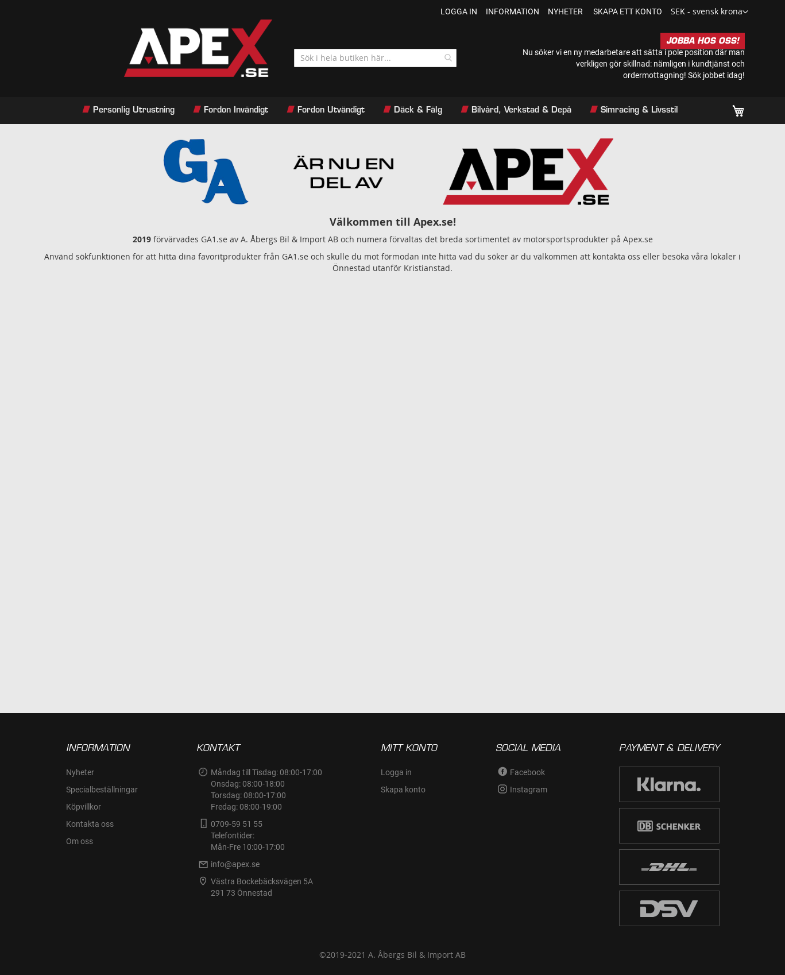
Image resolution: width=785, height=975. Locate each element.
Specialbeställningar (102, 789)
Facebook (527, 772)
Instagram (528, 789)
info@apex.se (235, 864)
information (512, 11)
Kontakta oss (90, 824)
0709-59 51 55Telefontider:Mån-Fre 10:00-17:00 (248, 835)
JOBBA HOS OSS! (702, 41)
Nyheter (80, 772)
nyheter (565, 11)
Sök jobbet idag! (716, 75)
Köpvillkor (83, 806)
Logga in (458, 11)
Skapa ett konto (627, 11)
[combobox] (375, 58)
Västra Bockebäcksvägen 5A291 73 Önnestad (262, 887)
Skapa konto (403, 789)
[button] (709, 12)
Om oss (79, 841)
